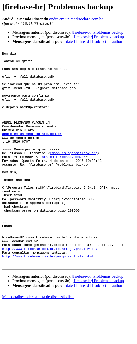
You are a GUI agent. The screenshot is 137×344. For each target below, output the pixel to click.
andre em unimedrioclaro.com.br (76, 19)
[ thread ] (83, 41)
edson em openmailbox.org (73, 173)
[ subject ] (100, 41)
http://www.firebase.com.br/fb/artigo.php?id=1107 (49, 288)
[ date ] (69, 41)
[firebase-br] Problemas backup (97, 32)
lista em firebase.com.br (61, 178)
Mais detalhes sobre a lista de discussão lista (38, 339)
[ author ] (117, 41)
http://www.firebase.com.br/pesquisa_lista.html (48, 297)
